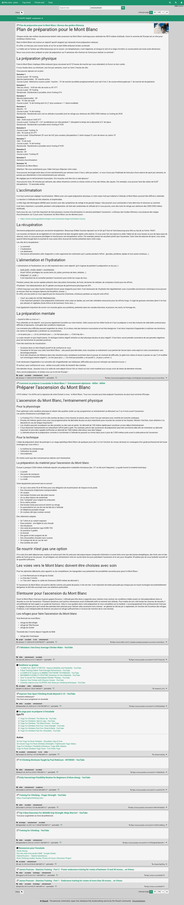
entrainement (37, 375)
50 (155, 12)
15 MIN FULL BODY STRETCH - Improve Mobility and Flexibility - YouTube (50, 668)
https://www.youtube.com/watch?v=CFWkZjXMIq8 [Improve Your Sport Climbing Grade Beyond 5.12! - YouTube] (147, 706)
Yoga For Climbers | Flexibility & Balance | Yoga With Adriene (41, 746)
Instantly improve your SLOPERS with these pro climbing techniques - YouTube (52, 683)
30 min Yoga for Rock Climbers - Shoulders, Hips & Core (39, 741)
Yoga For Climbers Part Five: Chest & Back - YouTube (42, 728)
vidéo (21, 657)
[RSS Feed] (175, 2)
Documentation (138, 901)
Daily (50, 2)
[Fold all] (167, 12)
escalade (28, 375)
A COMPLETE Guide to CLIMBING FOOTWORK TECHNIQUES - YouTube (49, 673)
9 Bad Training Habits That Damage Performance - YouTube (45, 670)
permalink (35, 378)
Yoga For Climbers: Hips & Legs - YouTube (37, 721)
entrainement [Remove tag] (37, 18)
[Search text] (74, 8)
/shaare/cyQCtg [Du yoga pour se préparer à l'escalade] (158, 754)
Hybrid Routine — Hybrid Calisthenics (32, 856)
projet (21, 375)
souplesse (39, 787)
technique (22, 822)
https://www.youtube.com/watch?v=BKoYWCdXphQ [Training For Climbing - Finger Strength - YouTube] (146, 807)
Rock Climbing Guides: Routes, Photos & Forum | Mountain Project (44, 858)
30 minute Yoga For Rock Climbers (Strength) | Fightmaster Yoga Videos (46, 744)
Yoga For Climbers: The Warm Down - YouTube (39, 723)
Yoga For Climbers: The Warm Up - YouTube (38, 718)
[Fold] (166, 378)
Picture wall (39, 2)
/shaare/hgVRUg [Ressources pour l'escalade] (158, 864)
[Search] (170, 2)
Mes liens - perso (10, 2)
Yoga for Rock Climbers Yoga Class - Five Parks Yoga (38, 748)
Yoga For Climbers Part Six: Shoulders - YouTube (40, 731)
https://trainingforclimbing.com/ (30, 798)
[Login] (181, 2)
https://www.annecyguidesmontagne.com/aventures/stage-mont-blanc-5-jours (52, 219)
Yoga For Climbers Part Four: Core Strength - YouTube (42, 726)
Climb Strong (22, 851)
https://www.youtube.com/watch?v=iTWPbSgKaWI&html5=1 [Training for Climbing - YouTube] (144, 843)
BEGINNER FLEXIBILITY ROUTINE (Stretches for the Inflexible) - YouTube (50, 675)
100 (159, 12)
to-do (46, 375)
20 (151, 12)
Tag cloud (26, 2)
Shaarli (45, 901)
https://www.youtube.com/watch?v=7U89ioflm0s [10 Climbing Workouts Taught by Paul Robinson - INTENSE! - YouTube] (147, 772)
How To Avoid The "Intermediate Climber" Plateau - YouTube (45, 678)
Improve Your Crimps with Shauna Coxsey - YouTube (42, 680)
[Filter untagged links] (21, 12)
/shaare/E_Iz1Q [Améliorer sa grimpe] (159, 689)
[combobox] (105, 8)
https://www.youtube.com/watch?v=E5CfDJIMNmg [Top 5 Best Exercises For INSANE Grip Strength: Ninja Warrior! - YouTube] (147, 825)
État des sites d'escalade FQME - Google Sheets (36, 853)
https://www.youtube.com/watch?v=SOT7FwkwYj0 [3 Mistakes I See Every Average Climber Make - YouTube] (147, 660)
